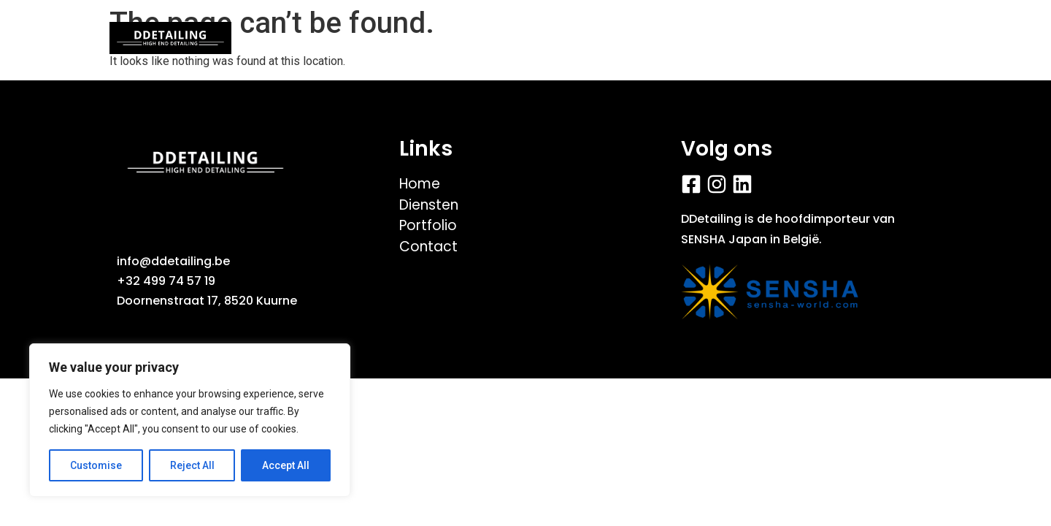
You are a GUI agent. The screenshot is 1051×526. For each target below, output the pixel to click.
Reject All (192, 465)
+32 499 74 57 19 (166, 280)
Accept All (285, 465)
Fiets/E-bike (596, 38)
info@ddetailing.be (173, 261)
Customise (96, 465)
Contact (811, 38)
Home (302, 38)
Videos (489, 38)
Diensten (710, 38)
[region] (189, 420)
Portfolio (394, 38)
